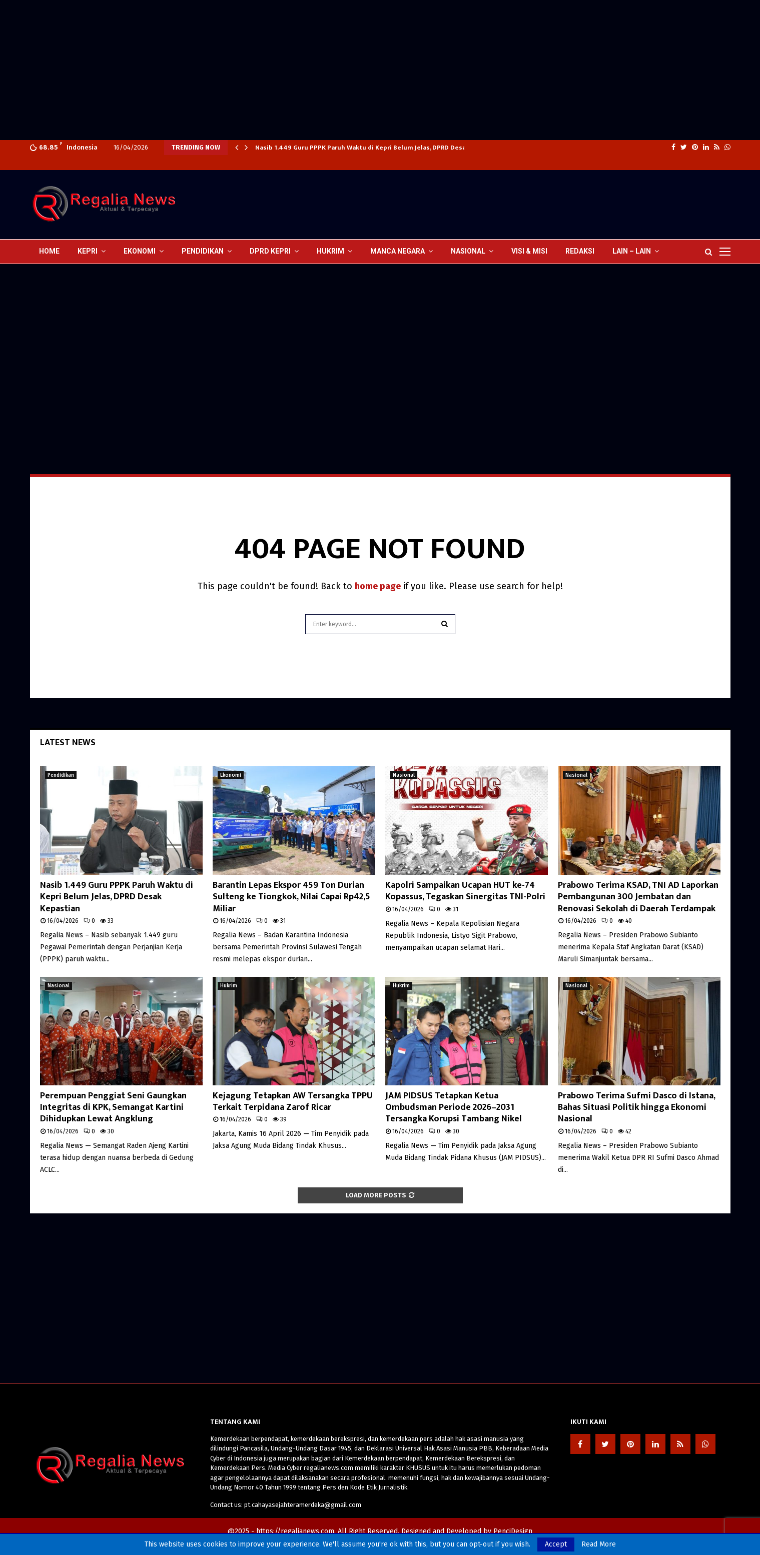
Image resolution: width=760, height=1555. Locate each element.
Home (49, 251)
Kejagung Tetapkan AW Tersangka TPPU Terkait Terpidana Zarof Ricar (293, 1101)
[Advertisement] (300, 70)
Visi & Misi (529, 251)
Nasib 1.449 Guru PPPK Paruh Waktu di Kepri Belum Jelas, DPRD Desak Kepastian (116, 897)
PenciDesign (512, 1531)
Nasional (468, 251)
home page (378, 586)
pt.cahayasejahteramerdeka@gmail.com (302, 1504)
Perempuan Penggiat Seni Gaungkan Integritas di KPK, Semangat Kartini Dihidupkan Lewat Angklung (113, 1107)
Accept (556, 1544)
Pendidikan (203, 251)
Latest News (68, 742)
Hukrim (330, 251)
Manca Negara (397, 251)
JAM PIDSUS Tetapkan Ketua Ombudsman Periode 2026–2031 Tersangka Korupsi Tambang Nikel (453, 1107)
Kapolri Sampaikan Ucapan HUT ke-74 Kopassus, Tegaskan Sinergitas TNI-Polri (465, 891)
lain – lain (631, 251)
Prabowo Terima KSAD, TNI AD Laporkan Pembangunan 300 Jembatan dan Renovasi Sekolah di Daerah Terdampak (638, 897)
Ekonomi (140, 251)
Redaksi (579, 251)
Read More (598, 1544)
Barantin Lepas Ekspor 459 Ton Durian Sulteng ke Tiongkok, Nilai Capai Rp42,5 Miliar (291, 897)
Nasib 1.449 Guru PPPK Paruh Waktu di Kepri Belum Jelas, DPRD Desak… (365, 147)
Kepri (88, 251)
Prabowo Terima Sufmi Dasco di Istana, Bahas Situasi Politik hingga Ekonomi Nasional (636, 1107)
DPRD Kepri (270, 251)
